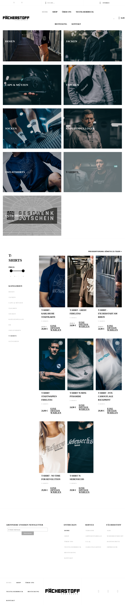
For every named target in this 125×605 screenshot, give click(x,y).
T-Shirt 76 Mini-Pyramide (78, 395)
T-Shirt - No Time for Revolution (50, 477)
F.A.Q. (88, 541)
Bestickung (61, 24)
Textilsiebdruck (85, 12)
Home (45, 12)
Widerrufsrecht (115, 536)
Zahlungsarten (93, 547)
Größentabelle (94, 536)
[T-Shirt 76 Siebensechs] (83, 447)
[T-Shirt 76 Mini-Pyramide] (83, 364)
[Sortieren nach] (105, 251)
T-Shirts (44, 321)
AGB (109, 530)
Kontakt (76, 24)
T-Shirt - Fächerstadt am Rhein (107, 313)
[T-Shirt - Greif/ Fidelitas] (83, 281)
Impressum (112, 547)
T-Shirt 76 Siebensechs (77, 477)
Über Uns (66, 12)
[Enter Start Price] (11, 276)
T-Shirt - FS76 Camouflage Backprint (105, 396)
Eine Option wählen (56, 328)
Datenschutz (113, 541)
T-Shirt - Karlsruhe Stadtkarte (48, 313)
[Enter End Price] (20, 276)
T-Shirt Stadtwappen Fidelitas (49, 396)
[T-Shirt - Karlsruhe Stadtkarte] (54, 281)
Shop (54, 12)
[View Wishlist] (115, 17)
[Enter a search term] (64, 3)
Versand (90, 530)
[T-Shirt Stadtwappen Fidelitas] (54, 364)
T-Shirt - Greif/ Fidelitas (78, 312)
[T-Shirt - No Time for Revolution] (54, 447)
